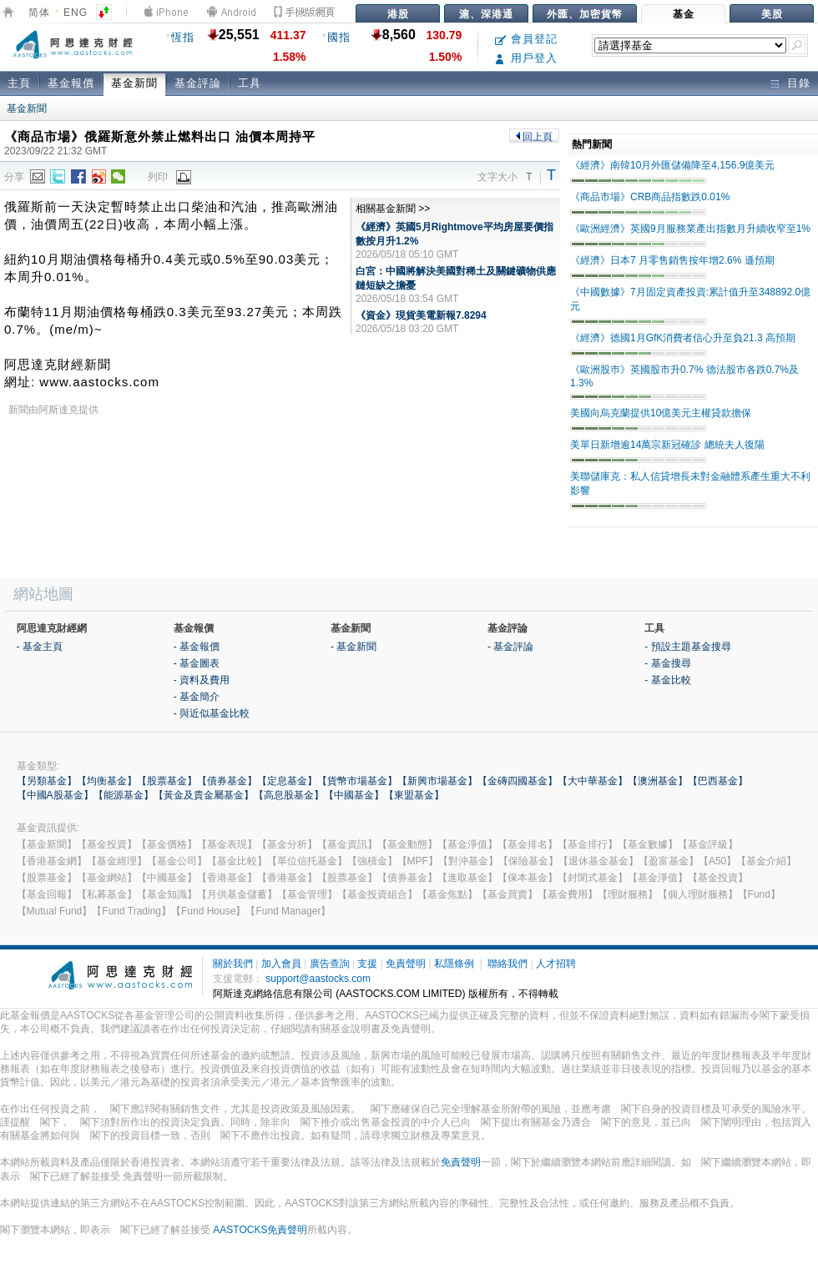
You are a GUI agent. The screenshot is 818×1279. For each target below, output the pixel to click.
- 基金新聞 (353, 646)
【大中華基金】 (593, 781)
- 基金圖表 (197, 663)
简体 (39, 12)
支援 (367, 963)
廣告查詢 (330, 963)
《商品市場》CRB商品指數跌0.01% (650, 197)
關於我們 (233, 963)
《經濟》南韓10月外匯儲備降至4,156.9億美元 (672, 165)
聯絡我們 (507, 963)
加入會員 (281, 963)
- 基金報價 (197, 646)
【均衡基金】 (107, 781)
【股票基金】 (167, 781)
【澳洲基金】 (658, 781)
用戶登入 (526, 58)
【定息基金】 (287, 781)
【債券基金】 (227, 781)
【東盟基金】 (414, 795)
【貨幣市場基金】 (357, 781)
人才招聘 (556, 963)
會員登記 (526, 39)
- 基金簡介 (197, 696)
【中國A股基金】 (55, 795)
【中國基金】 (354, 795)
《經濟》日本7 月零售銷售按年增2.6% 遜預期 (672, 260)
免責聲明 (406, 963)
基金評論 (197, 83)
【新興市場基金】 (437, 781)
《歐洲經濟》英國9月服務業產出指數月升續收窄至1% (690, 228)
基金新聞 (134, 83)
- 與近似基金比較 (212, 713)
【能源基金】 (123, 795)
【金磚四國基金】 (517, 781)
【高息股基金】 (289, 795)
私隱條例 (454, 963)
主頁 (19, 83)
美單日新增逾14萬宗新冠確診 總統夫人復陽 (667, 445)
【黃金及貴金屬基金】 (204, 795)
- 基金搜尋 (667, 663)
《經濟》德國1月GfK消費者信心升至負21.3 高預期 (682, 338)
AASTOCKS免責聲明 (260, 1230)
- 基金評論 (510, 646)
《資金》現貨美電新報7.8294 (421, 315)
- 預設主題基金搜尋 (687, 646)
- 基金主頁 (40, 646)
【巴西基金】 (718, 781)
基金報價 (71, 83)
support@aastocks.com (318, 978)
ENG (75, 12)
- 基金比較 (667, 680)
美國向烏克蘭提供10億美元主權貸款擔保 (660, 413)
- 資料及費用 (202, 680)
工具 (249, 83)
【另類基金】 (47, 781)
